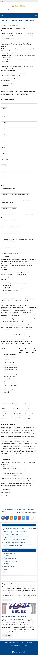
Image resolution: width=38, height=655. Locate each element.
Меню (1, 1)
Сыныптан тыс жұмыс (9, 566)
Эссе (5, 571)
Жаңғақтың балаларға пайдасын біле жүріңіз (15, 539)
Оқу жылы (6, 563)
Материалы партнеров (16, 645)
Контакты (25, 645)
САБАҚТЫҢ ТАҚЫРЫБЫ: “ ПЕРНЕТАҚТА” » (26, 513)
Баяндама (6, 557)
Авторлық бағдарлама (9, 553)
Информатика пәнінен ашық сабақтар (11, 25)
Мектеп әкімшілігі (8, 560)
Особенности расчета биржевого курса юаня (15, 531)
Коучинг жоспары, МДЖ (10, 558)
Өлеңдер (6, 572)
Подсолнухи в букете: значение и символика (15, 533)
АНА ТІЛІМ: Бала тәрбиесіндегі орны (13, 545)
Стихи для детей (8, 564)
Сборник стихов (29, 642)
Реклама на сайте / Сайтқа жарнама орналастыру (19, 647)
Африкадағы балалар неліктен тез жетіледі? (15, 542)
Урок (18, 642)
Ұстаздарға (6, 555)
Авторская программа (10, 642)
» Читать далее (7, 600)
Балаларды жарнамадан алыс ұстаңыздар (14, 540)
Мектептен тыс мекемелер (10, 561)
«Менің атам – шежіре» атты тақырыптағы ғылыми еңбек (18, 544)
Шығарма (6, 569)
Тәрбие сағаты (7, 568)
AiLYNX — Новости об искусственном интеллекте (20, 652)
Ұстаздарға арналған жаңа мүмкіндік (13, 534)
